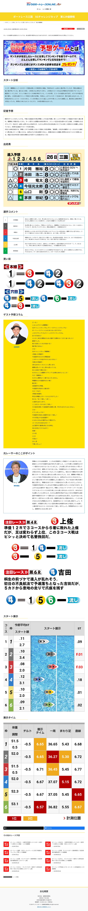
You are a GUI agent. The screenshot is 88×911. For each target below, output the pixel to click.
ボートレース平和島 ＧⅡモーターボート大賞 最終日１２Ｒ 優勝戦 (68, 868)
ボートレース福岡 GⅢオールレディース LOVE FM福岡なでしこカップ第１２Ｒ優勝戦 (26, 851)
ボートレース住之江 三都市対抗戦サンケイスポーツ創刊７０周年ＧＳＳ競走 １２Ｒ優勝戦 (26, 843)
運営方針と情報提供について (44, 907)
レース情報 (80, 29)
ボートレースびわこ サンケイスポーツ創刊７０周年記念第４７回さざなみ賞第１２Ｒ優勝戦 (68, 859)
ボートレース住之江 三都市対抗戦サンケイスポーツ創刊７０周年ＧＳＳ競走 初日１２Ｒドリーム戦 (68, 843)
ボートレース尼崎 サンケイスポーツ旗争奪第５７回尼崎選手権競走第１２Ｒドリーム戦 (26, 859)
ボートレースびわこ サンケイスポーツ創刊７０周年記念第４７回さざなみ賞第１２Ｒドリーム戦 (26, 868)
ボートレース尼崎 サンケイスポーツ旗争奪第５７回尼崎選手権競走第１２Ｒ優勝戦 (68, 851)
